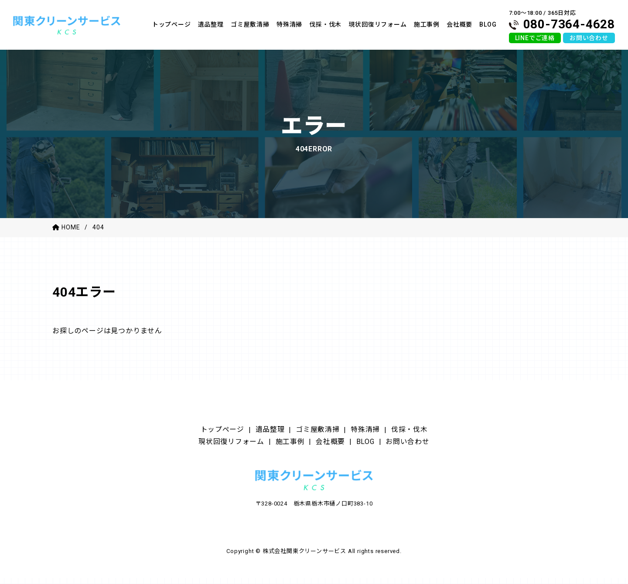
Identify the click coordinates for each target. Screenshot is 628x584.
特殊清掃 (370, 430)
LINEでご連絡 (535, 37)
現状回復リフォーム (224, 443)
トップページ (213, 430)
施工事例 (288, 443)
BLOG (370, 443)
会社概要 (332, 443)
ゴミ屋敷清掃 (318, 430)
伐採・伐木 (418, 430)
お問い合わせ (589, 37)
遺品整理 (265, 430)
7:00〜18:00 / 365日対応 (562, 20)
